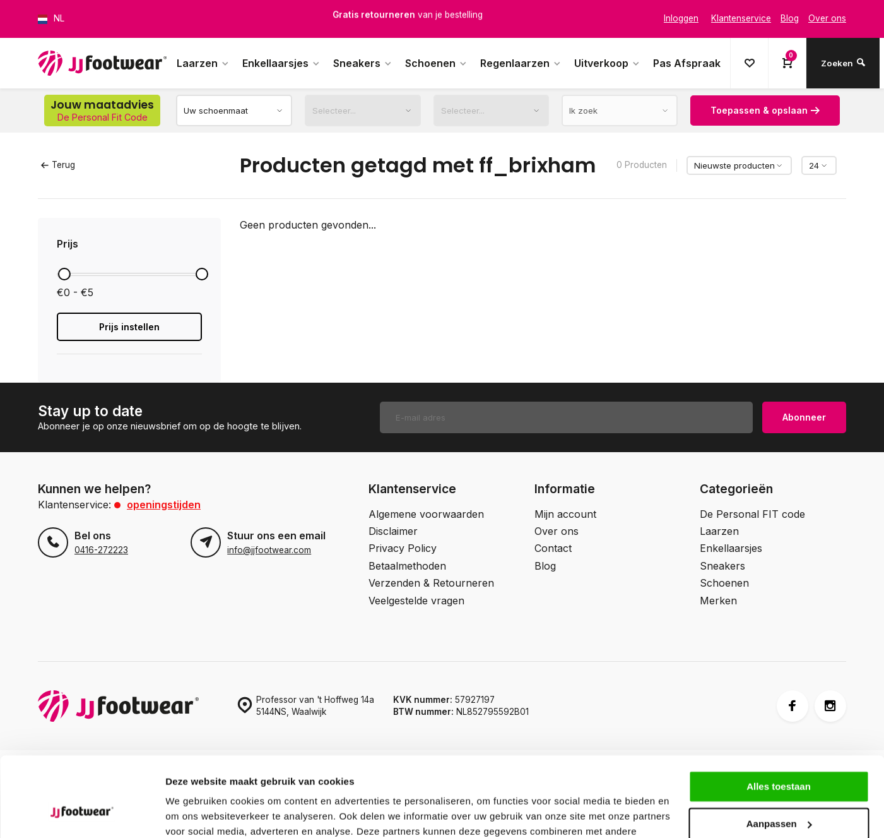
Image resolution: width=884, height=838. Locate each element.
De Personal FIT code (752, 514)
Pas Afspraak (687, 63)
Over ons (556, 531)
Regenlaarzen (521, 63)
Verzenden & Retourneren (431, 583)
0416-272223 (101, 550)
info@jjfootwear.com (269, 550)
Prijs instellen (129, 326)
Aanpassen (779, 755)
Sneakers (362, 63)
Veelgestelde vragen (416, 600)
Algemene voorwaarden (426, 514)
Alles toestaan (778, 718)
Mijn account (565, 514)
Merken (718, 600)
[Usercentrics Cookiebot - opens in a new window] (82, 813)
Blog (545, 566)
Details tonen (195, 813)
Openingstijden (164, 504)
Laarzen (203, 63)
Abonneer (804, 417)
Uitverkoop (607, 63)
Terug (58, 165)
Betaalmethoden (407, 566)
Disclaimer (393, 531)
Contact (553, 548)
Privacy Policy (402, 548)
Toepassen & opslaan (765, 110)
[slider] (64, 274)
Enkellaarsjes (281, 63)
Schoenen (436, 63)
